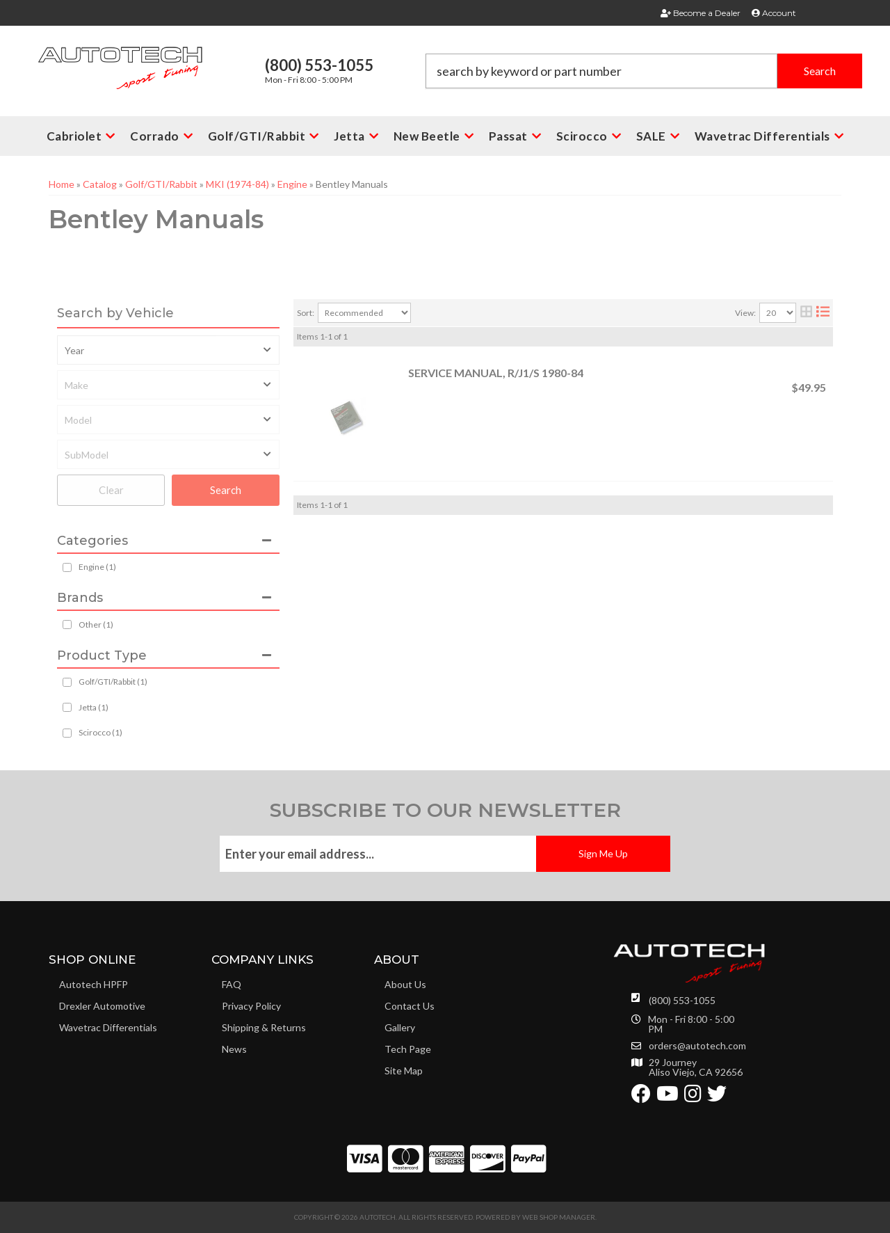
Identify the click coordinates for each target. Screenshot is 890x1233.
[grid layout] (806, 313)
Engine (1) (97, 567)
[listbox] (168, 350)
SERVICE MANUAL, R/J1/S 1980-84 (495, 372)
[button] (644, 71)
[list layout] (823, 313)
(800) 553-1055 (682, 1000)
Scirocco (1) (100, 732)
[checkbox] (67, 624)
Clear (111, 490)
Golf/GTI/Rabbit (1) (113, 681)
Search (225, 490)
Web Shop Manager (558, 1217)
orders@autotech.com (697, 1046)
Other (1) (96, 624)
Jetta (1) (93, 707)
